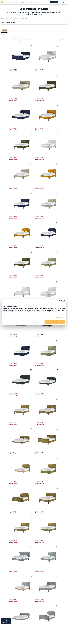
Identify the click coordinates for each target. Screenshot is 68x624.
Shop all (3, 18)
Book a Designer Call (16, 601)
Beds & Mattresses (10, 18)
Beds (17, 18)
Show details (59, 317)
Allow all (55, 322)
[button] (6, 621)
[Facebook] (34, 608)
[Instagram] (29, 608)
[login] (60, 2)
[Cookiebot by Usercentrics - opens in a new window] (58, 301)
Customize (33, 322)
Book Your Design (53, 1)
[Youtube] (43, 608)
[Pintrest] (38, 608)
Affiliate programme (14, 582)
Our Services (38, 579)
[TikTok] (24, 608)
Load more (34, 564)
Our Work (37, 582)
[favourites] (63, 2)
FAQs (36, 587)
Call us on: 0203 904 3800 (16, 592)
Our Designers (38, 584)
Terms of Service (13, 579)
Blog (36, 576)
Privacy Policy (12, 576)
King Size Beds (23, 18)
